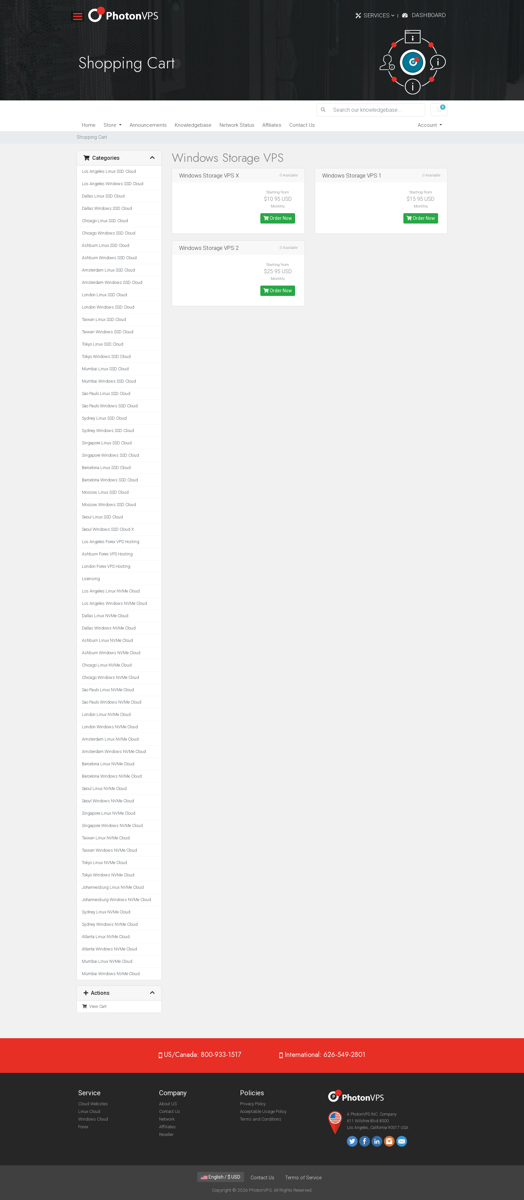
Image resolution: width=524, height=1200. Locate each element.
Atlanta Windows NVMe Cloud (109, 948)
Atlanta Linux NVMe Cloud (106, 936)
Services (379, 15)
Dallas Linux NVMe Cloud (105, 615)
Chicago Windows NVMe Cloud (110, 677)
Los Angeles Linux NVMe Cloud (111, 590)
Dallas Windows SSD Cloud (107, 208)
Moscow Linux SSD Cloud (105, 492)
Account (428, 125)
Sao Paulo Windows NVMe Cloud (111, 702)
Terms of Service (303, 1178)
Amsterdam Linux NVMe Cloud (110, 739)
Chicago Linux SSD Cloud (105, 220)
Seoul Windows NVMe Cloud (108, 800)
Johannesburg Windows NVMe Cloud (116, 899)
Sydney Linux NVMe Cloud (106, 911)
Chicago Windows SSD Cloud (108, 233)
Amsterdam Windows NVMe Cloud (114, 751)
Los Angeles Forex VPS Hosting (110, 541)
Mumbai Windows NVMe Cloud (111, 973)
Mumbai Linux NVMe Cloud (107, 961)
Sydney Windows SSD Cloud (108, 430)
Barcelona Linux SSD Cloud (106, 467)
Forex (83, 1126)
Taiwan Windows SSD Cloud (107, 331)
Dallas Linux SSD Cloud (103, 195)
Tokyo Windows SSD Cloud (106, 356)
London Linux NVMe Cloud (106, 714)
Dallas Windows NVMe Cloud (109, 628)
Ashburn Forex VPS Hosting (107, 553)
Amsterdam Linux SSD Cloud (108, 270)
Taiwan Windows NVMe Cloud (109, 850)
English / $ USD (220, 1177)
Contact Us (302, 125)
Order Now (277, 218)
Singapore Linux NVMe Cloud (108, 813)
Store (111, 125)
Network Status (237, 125)
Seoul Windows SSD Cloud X (108, 529)
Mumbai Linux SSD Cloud (105, 368)
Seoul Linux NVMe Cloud (104, 788)
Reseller (166, 1134)
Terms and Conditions (260, 1119)
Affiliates (271, 125)
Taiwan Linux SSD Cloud (104, 319)
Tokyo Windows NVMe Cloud (108, 874)
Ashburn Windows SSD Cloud (109, 257)
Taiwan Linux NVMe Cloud (106, 837)
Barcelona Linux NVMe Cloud (108, 763)
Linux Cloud (89, 1111)
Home (89, 125)
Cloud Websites (93, 1103)
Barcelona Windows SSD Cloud (110, 479)
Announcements (148, 125)
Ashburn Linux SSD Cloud (105, 245)
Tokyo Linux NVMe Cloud (104, 862)
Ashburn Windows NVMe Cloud (111, 652)
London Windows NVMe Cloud (110, 726)
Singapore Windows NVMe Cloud (112, 825)
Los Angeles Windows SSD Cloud (112, 183)
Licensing (91, 578)
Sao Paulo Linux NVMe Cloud (108, 689)
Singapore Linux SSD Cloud (107, 442)
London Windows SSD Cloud (108, 307)
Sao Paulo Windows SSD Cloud (110, 405)
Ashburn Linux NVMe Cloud (107, 640)
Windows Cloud (93, 1119)
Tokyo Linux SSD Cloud (102, 344)
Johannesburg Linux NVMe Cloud (113, 887)
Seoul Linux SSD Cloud (102, 516)
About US (168, 1103)
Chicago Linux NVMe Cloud (107, 665)
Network (166, 1119)
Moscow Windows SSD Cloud (109, 504)
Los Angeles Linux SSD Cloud (109, 171)
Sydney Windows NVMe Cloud (110, 924)
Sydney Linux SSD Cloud (104, 418)
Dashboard (429, 15)
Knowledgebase (193, 125)
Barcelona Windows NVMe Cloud (112, 776)
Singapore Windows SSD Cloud (110, 455)
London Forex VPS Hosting (106, 566)
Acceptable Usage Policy (263, 1111)
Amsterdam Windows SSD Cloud (112, 282)
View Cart (94, 1006)
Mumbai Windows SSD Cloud (109, 381)
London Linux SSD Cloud (104, 294)
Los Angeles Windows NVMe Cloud (114, 603)
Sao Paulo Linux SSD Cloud (106, 393)
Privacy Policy (253, 1103)
